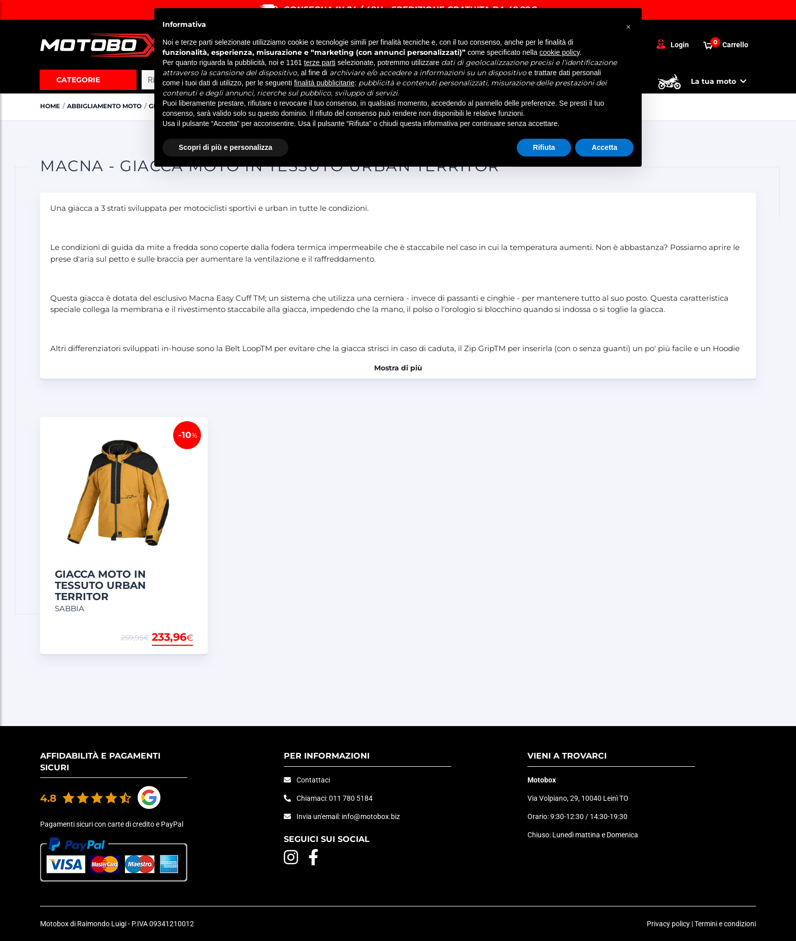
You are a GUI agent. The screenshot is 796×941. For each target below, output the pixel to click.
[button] (628, 24)
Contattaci (313, 780)
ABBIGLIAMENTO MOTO (110, 106)
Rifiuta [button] (544, 147)
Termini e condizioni (725, 924)
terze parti (320, 62)
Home (51, 106)
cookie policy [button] (560, 52)
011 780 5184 (351, 798)
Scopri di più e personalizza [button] (225, 147)
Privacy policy (668, 924)
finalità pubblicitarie (324, 83)
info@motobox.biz (371, 816)
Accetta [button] (604, 147)
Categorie (78, 79)
